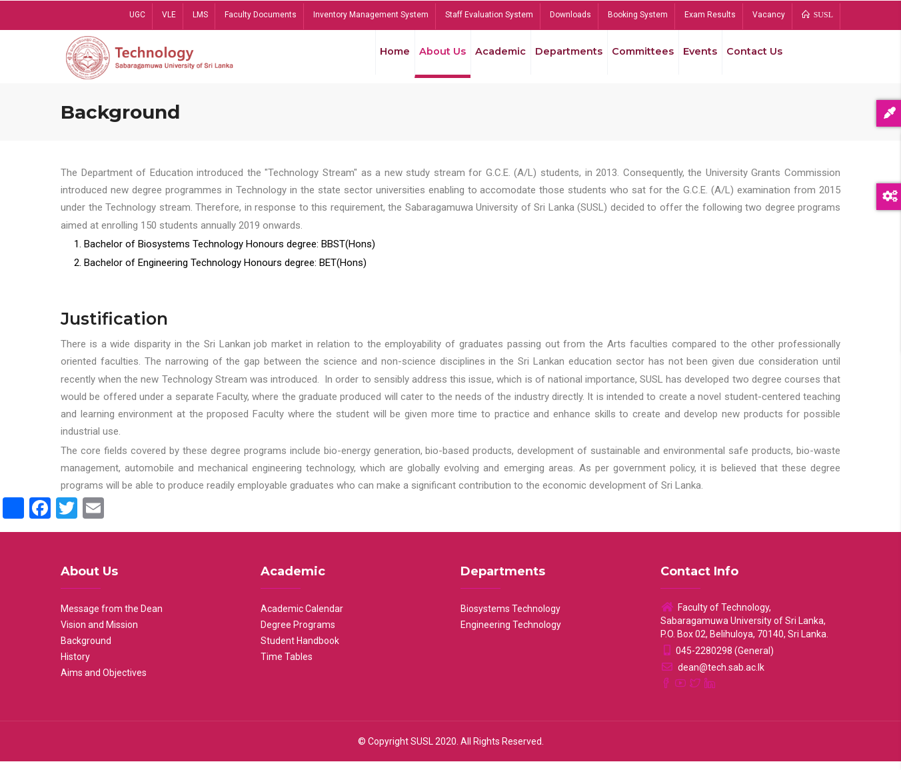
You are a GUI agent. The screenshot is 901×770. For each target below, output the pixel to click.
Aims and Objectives (104, 681)
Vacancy (768, 14)
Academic (485, 59)
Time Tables (287, 665)
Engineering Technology (510, 633)
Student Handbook (300, 649)
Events (694, 59)
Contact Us (752, 59)
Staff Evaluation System (489, 14)
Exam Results (710, 14)
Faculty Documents (261, 14)
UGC (137, 14)
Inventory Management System (371, 14)
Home (373, 59)
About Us (424, 59)
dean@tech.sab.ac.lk (712, 676)
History (75, 665)
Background (86, 649)
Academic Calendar (302, 617)
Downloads (570, 14)
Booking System (638, 14)
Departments (557, 59)
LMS (200, 14)
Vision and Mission (99, 633)
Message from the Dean (112, 617)
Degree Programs (298, 633)
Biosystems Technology (510, 617)
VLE (169, 14)
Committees (634, 59)
